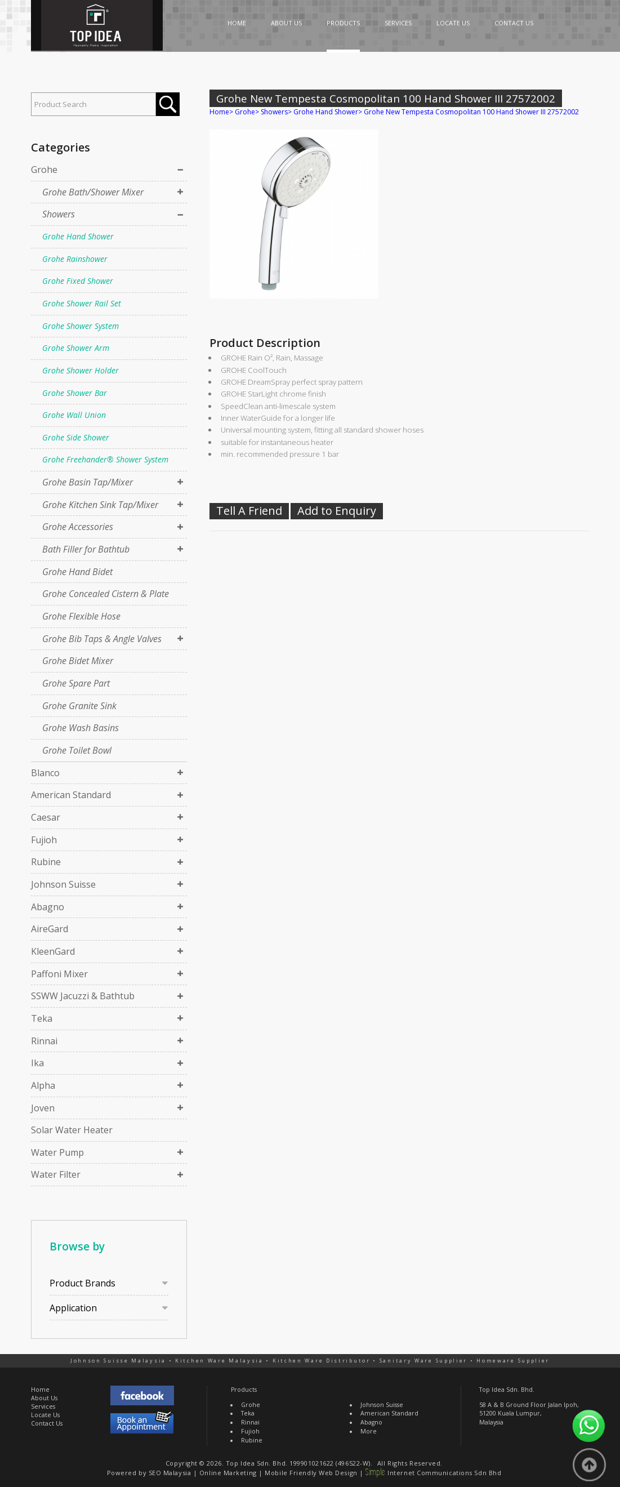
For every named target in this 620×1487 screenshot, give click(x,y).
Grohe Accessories (77, 526)
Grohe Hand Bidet (77, 572)
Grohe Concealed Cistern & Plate (105, 593)
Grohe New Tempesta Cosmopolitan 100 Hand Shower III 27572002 (471, 112)
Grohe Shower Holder (80, 370)
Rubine (46, 862)
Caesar (45, 817)
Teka (41, 1018)
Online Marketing (228, 1472)
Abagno (47, 907)
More (368, 1431)
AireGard (49, 929)
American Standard (71, 795)
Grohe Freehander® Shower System (105, 459)
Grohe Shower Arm (75, 347)
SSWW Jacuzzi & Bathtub (83, 996)
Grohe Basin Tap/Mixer (87, 482)
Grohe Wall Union (74, 414)
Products (244, 1389)
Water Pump (57, 1152)
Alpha (43, 1085)
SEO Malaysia (170, 1472)
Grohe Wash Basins (80, 728)
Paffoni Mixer (59, 974)
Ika (37, 1063)
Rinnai (44, 1041)
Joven (43, 1108)
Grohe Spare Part (76, 683)
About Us (44, 1398)
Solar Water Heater (72, 1130)
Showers (58, 214)
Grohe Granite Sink (79, 706)
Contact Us (47, 1423)
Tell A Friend (249, 510)
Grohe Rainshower (75, 258)
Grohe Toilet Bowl (76, 750)
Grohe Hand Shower (78, 236)
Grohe (44, 169)
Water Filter (56, 1174)
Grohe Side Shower (75, 437)
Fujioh (44, 840)
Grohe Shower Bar (74, 393)
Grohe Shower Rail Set (81, 303)
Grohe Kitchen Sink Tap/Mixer (100, 504)
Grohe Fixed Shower (77, 280)
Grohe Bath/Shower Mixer (93, 192)
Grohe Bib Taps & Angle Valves (102, 639)
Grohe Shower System (80, 325)
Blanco (45, 773)
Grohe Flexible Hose (81, 616)
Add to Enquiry (336, 510)
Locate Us (45, 1415)
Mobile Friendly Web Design (311, 1472)
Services (43, 1406)
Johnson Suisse (63, 884)
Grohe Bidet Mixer (77, 661)
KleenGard (53, 951)
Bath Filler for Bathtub (86, 549)
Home (219, 112)
